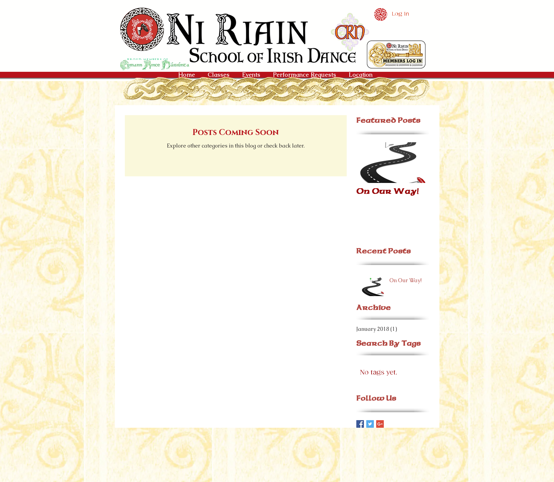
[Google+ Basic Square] (380, 424)
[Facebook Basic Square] (360, 424)
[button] (396, 54)
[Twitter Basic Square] (370, 424)
